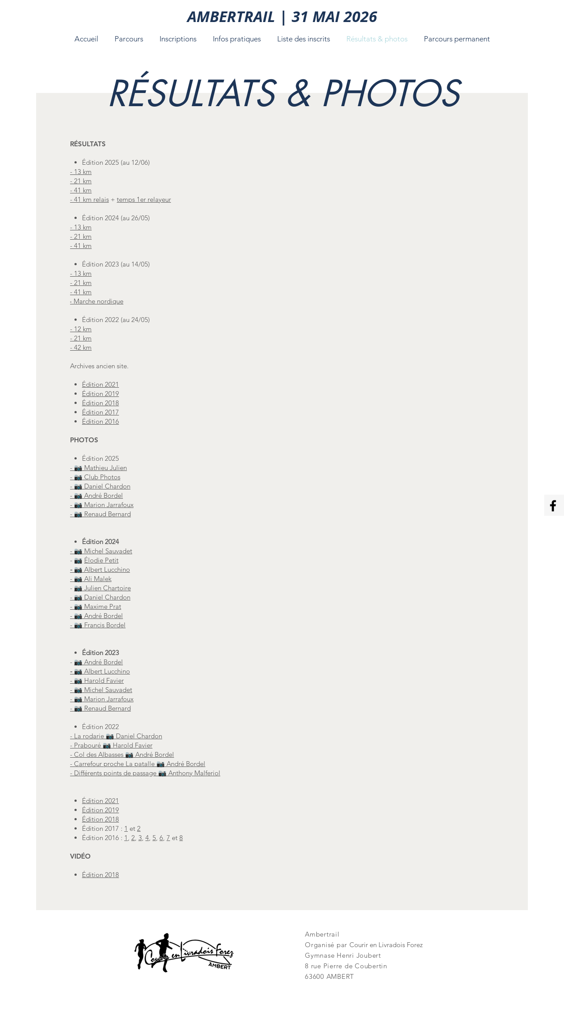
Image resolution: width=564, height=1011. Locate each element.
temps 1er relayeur (144, 199)
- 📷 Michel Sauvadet (101, 551)
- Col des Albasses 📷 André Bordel (122, 754)
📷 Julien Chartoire (102, 588)
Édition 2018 (100, 874)
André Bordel (103, 662)
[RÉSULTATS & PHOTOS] (283, 93)
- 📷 (77, 708)
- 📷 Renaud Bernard (100, 514)
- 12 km (81, 329)
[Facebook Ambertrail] (552, 505)
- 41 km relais (89, 199)
